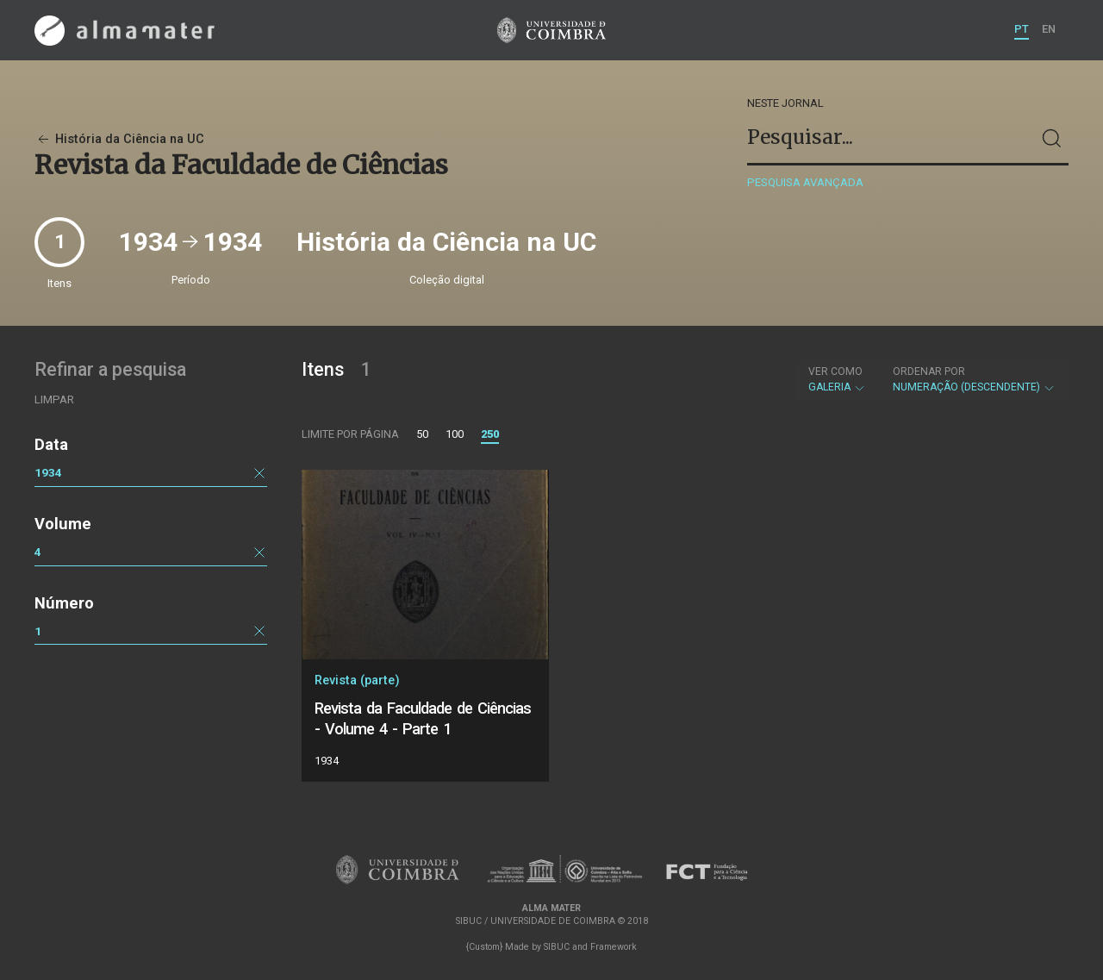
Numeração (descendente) (974, 379)
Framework (613, 946)
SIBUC (557, 946)
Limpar (54, 399)
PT (1021, 28)
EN (1049, 28)
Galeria (837, 379)
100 (455, 434)
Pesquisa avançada (805, 182)
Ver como (835, 371)
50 (422, 434)
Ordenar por (929, 371)
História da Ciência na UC (119, 139)
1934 (48, 472)
